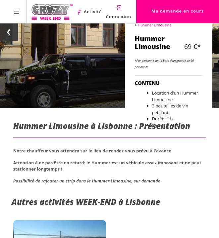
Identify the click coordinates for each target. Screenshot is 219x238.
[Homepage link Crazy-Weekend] (52, 11)
